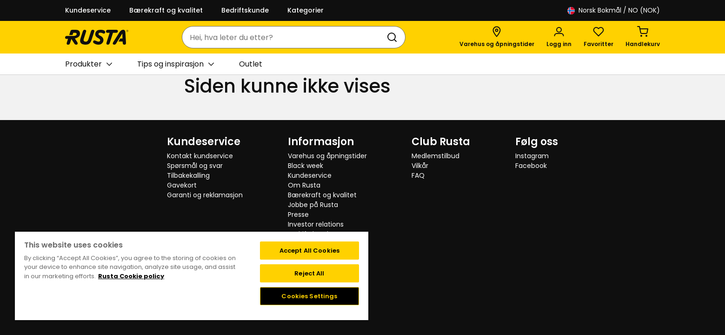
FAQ (418, 175)
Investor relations (316, 224)
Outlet (250, 64)
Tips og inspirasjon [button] (175, 64)
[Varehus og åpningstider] (497, 37)
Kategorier (305, 10)
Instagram (532, 156)
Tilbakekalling (188, 175)
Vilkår (420, 165)
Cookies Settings (309, 296)
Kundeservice (88, 10)
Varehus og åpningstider (327, 156)
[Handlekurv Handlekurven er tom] (642, 37)
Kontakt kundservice (200, 156)
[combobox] (284, 37)
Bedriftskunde (245, 10)
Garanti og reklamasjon (205, 195)
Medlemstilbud (435, 156)
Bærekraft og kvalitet (166, 10)
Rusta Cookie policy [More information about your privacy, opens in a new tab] (131, 276)
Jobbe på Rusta (313, 204)
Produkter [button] (88, 64)
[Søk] (394, 37)
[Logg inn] (559, 37)
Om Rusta (304, 185)
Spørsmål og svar (195, 165)
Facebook (531, 165)
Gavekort (182, 185)
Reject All (309, 273)
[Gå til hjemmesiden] (96, 37)
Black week (305, 165)
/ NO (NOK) (613, 10)
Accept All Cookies (309, 250)
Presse (298, 214)
